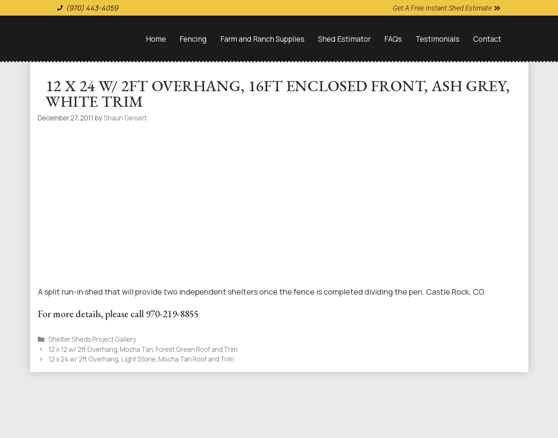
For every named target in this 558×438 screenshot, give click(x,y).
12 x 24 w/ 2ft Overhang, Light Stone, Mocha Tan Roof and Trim (141, 359)
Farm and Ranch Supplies (262, 39)
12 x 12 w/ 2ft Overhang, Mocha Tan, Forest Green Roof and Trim (143, 349)
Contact (487, 39)
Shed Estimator (344, 39)
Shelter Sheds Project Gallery (92, 339)
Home (156, 39)
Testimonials (437, 39)
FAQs (393, 39)
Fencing (193, 39)
